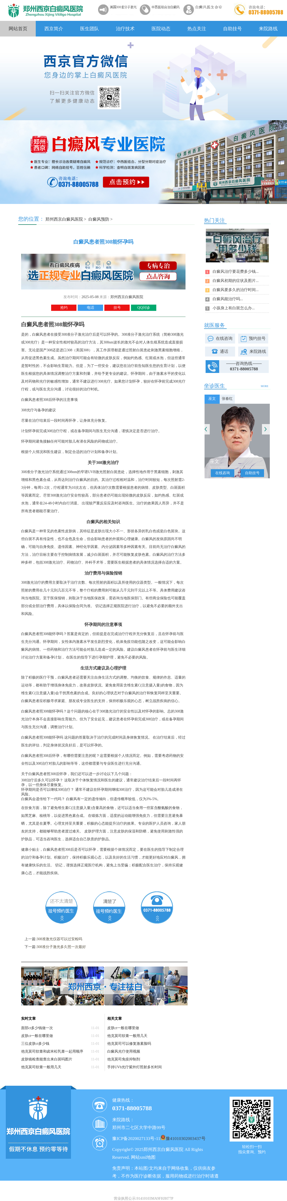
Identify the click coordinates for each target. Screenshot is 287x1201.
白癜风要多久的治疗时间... (236, 290)
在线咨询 (224, 338)
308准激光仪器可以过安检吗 (59, 939)
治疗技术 (125, 28)
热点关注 (196, 28)
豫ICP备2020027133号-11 (136, 1138)
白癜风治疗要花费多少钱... (236, 271)
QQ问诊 (143, 308)
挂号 (117, 308)
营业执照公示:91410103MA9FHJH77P (144, 1198)
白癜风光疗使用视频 (123, 1051)
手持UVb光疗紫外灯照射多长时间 (134, 1067)
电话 (90, 308)
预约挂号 (257, 338)
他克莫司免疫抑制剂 (123, 1059)
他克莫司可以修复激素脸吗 (129, 1044)
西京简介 (53, 28)
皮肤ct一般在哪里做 (37, 1036)
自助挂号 (232, 28)
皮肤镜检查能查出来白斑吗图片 (46, 1059)
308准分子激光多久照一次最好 (61, 947)
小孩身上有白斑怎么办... (234, 308)
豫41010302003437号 (186, 1138)
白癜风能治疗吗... (228, 299)
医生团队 (89, 28)
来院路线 (268, 28)
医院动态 (161, 28)
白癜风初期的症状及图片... (236, 281)
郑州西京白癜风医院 (64, 219)
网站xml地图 (143, 1157)
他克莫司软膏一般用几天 (41, 1067)
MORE (264, 386)
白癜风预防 (98, 219)
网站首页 (18, 28)
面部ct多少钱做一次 (37, 1028)
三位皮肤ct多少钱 (35, 1044)
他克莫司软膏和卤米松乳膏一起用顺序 (52, 1051)
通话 (224, 351)
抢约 (64, 308)
